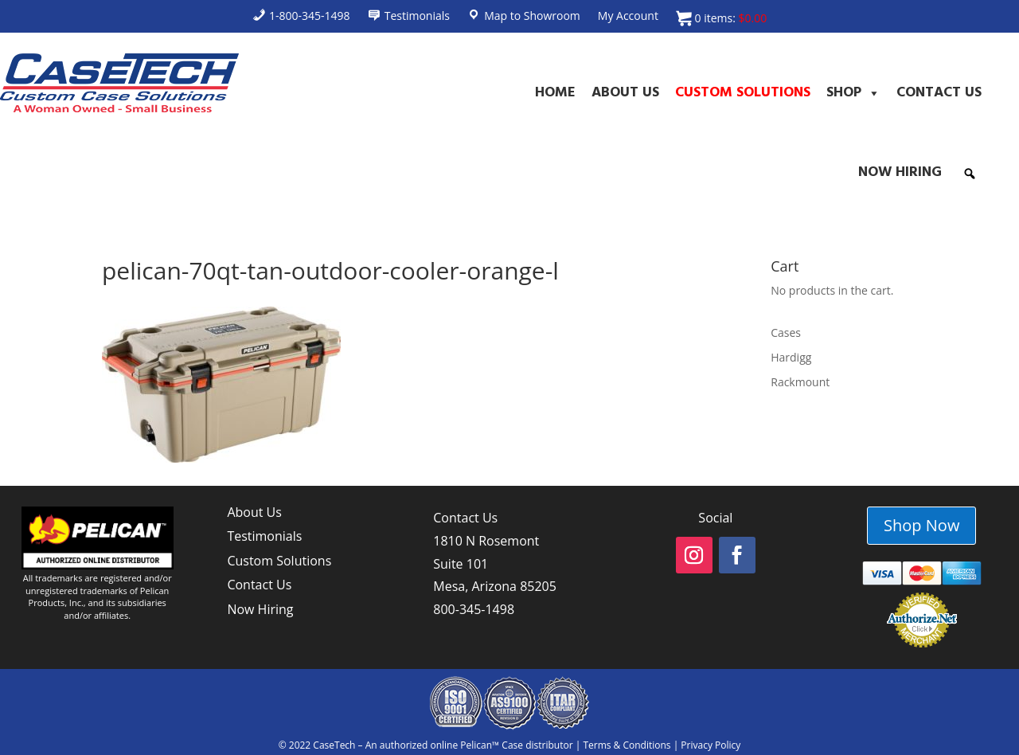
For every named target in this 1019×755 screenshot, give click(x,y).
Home (555, 92)
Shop (853, 93)
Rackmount (800, 381)
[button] (970, 174)
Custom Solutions (742, 92)
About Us (625, 92)
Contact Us (939, 92)
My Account (628, 16)
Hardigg (791, 357)
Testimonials (264, 536)
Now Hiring (900, 172)
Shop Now (921, 525)
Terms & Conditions (626, 745)
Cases (786, 332)
